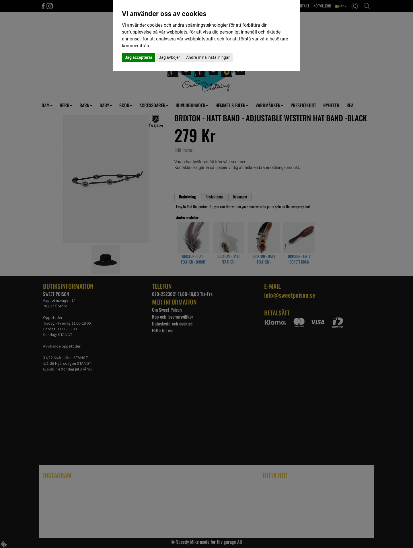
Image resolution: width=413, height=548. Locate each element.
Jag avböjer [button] (169, 57)
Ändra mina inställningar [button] (208, 57)
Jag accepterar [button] (138, 57)
